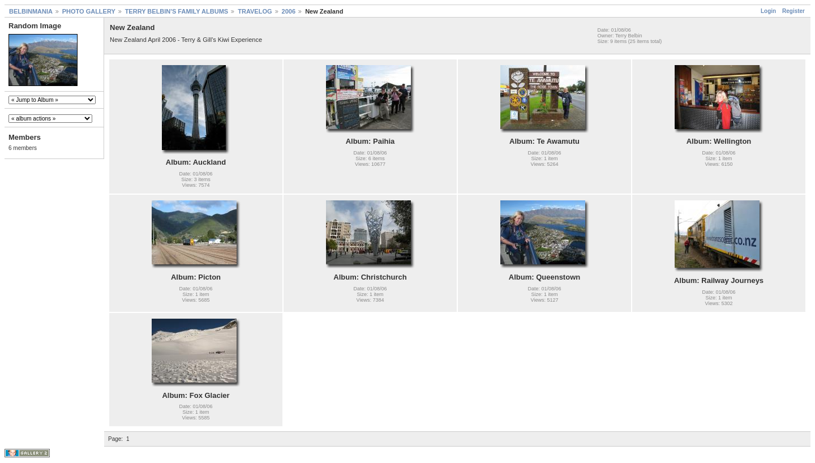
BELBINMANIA (31, 11)
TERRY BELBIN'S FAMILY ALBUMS (177, 11)
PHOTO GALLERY (88, 11)
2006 (288, 11)
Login (768, 11)
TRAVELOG (255, 11)
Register (793, 11)
